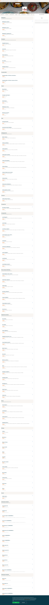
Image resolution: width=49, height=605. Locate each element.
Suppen (16, 14)
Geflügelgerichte (23, 14)
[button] (33, 14)
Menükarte (17, 3)
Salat (19, 14)
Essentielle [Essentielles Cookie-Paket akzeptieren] (23, 602)
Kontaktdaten (28, 3)
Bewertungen (23, 3)
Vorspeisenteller (12, 14)
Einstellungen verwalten (27, 599)
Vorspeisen (6, 14)
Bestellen (41, 22)
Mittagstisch (2, 14)
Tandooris (28, 14)
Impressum (32, 3)
